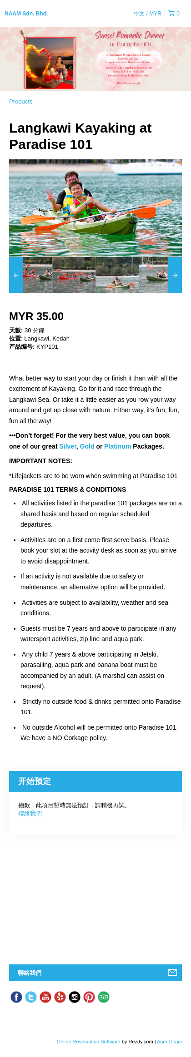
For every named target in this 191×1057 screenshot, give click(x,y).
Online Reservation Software (89, 1041)
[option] (30, 275)
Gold (88, 446)
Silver (67, 446)
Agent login (169, 1041)
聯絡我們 (30, 813)
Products (20, 101)
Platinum (118, 446)
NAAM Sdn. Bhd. (26, 13)
